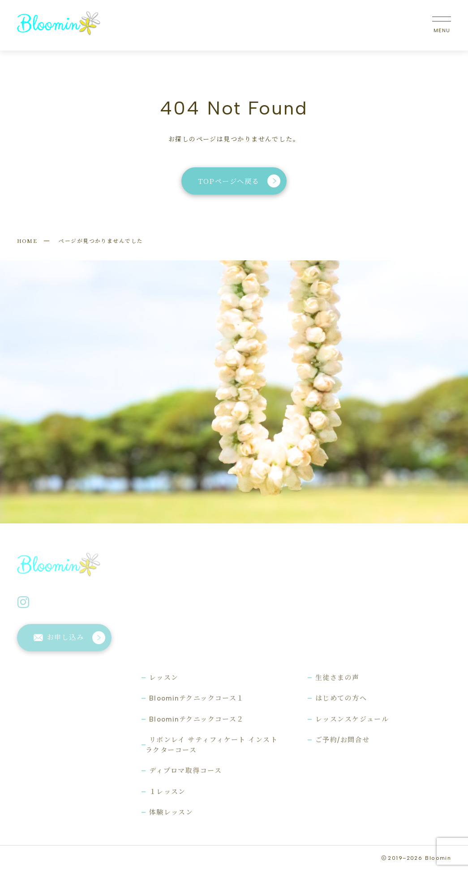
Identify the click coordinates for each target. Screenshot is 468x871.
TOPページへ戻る (239, 180)
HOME (27, 240)
